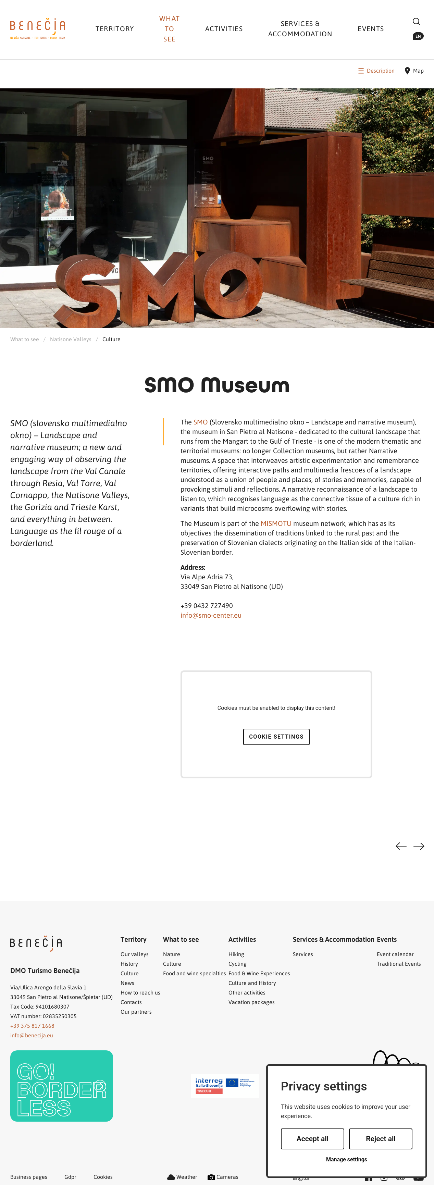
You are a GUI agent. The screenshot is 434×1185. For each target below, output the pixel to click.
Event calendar (395, 954)
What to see (169, 28)
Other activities (246, 992)
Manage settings (346, 1159)
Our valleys (135, 954)
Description (375, 70)
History (129, 963)
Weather (182, 1176)
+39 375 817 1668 (32, 1025)
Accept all (313, 1139)
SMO (202, 421)
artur (301, 1178)
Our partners (136, 1011)
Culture (111, 339)
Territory (115, 28)
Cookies (103, 1176)
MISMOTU (277, 523)
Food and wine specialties (194, 973)
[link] (61, 1086)
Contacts (131, 1001)
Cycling (237, 963)
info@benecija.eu (31, 1035)
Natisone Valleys (70, 339)
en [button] (418, 36)
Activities (224, 28)
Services (303, 954)
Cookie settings (276, 736)
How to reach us (140, 992)
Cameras (223, 1176)
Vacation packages (251, 1001)
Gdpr (70, 1176)
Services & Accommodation (300, 28)
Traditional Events (399, 963)
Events (371, 28)
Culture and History (252, 982)
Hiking (236, 954)
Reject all (381, 1139)
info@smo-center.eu (211, 614)
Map (414, 71)
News (127, 982)
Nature (171, 954)
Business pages (28, 1176)
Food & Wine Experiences (259, 973)
